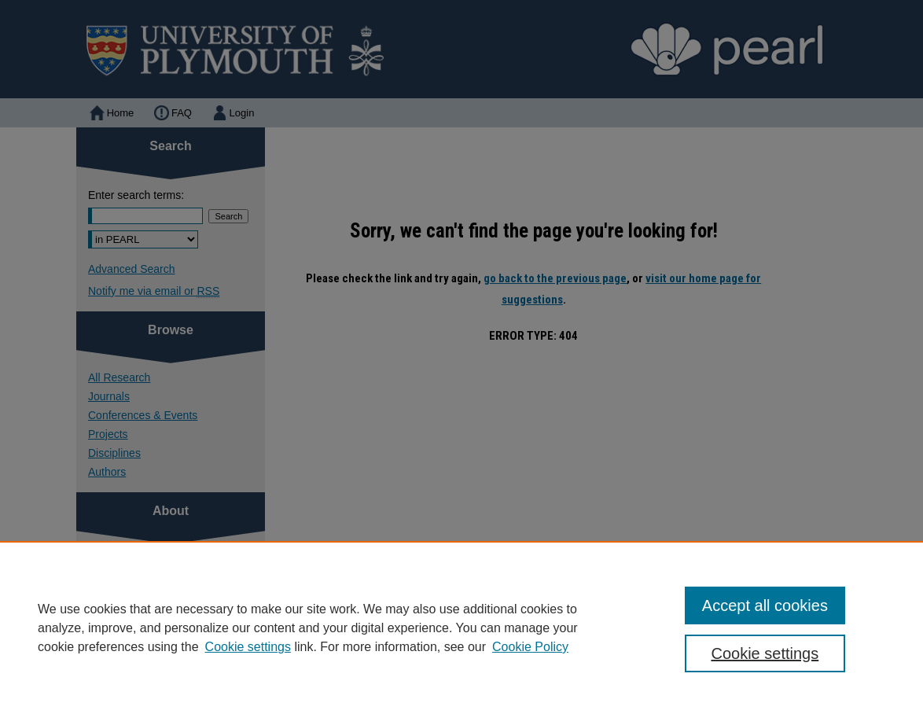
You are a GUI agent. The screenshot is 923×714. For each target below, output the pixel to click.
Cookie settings (248, 646)
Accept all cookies (765, 605)
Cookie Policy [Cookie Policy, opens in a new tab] (530, 646)
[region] (461, 627)
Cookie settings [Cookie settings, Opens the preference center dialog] (764, 653)
